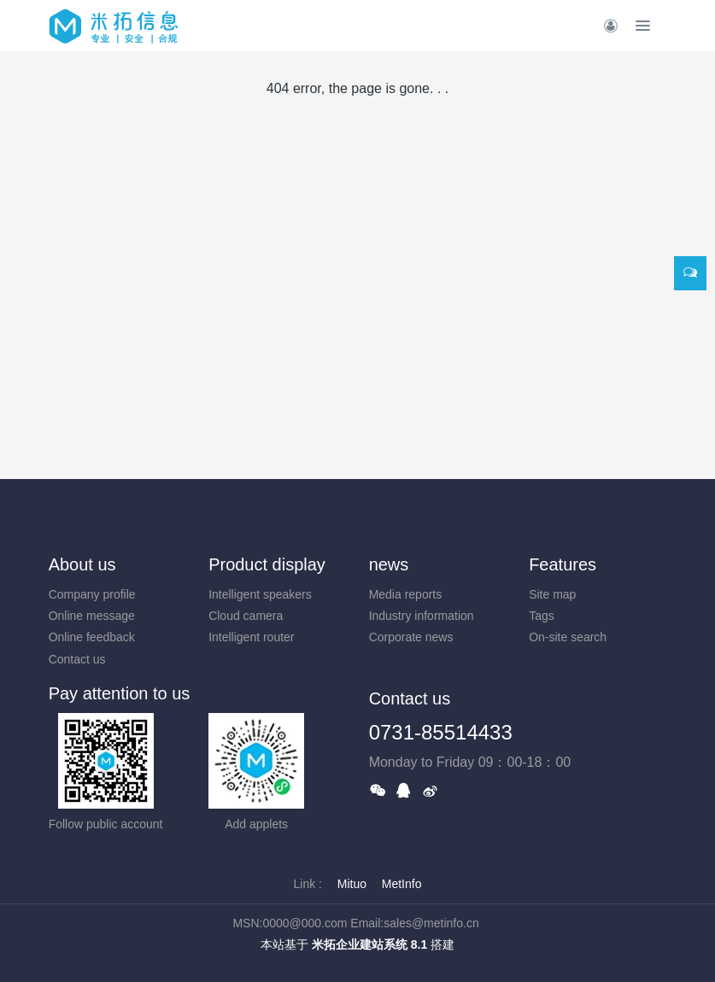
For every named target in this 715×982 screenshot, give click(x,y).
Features (562, 564)
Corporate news (411, 637)
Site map (552, 594)
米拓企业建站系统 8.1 (369, 944)
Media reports (405, 594)
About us (82, 564)
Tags (541, 616)
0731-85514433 (441, 732)
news (389, 564)
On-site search (568, 637)
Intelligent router (251, 637)
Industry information (421, 616)
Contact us (77, 659)
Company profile (92, 594)
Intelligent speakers (260, 594)
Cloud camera (245, 616)
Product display (266, 564)
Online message (92, 616)
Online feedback (92, 637)
